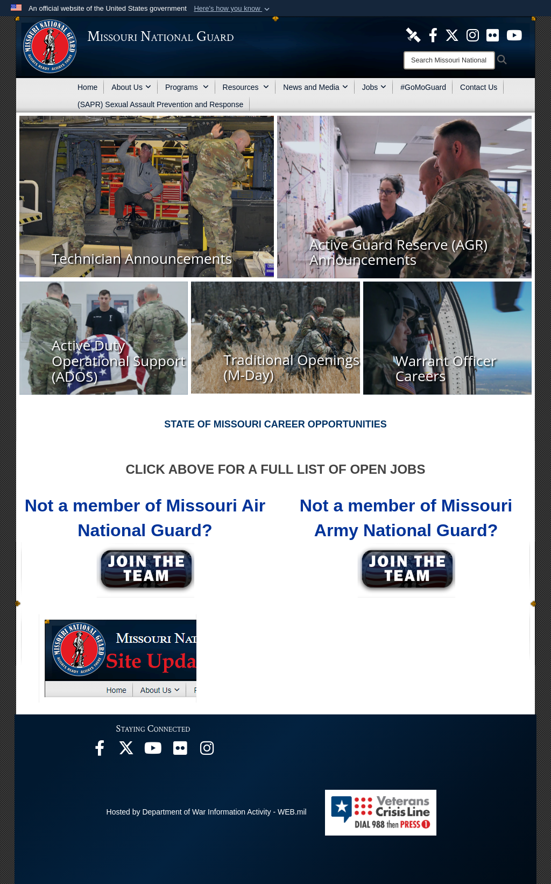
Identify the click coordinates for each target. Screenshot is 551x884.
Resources (246, 87)
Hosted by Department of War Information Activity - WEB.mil (207, 812)
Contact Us (478, 87)
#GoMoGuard (423, 87)
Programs (187, 87)
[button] (233, 8)
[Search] (449, 60)
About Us (131, 87)
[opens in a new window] (413, 34)
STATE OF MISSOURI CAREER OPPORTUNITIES (275, 424)
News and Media (315, 87)
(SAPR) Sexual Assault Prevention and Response (160, 104)
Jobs (374, 87)
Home (87, 87)
